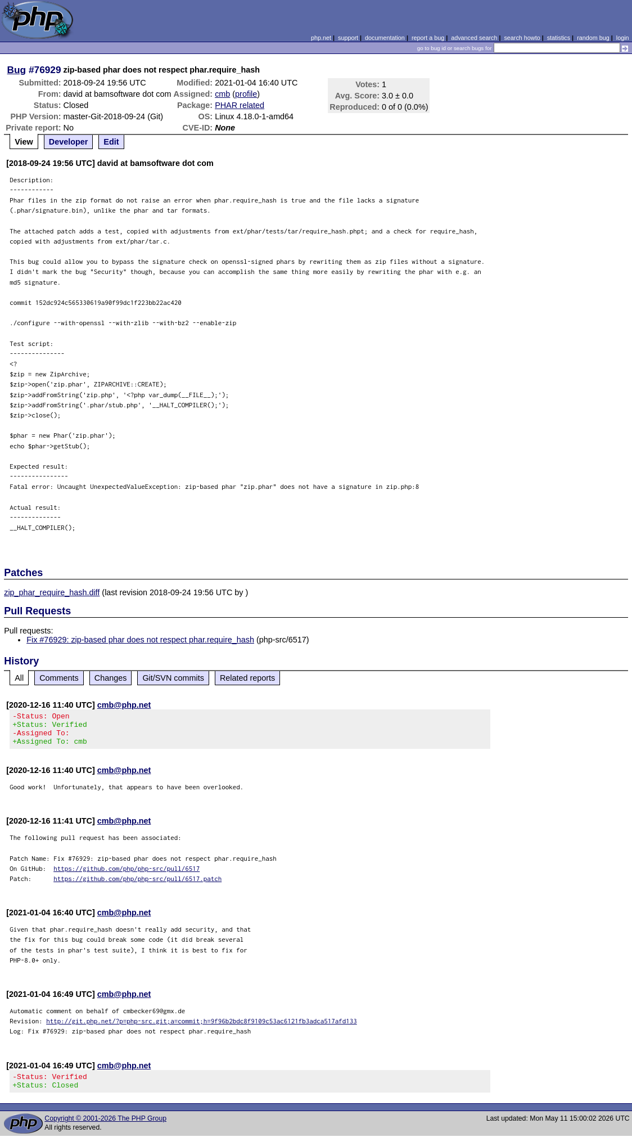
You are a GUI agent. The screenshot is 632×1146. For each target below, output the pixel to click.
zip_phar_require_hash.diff (52, 592)
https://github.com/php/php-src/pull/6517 (126, 875)
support (348, 37)
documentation (385, 37)
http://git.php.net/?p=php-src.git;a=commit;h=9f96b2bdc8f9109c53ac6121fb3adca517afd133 (201, 1027)
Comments (59, 677)
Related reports (247, 677)
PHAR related (239, 105)
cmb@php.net (124, 704)
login (622, 37)
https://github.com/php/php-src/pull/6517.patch (137, 885)
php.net (321, 37)
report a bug (428, 37)
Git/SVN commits (173, 677)
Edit (111, 141)
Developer (68, 141)
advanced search (474, 37)
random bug (593, 37)
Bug (16, 69)
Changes (110, 677)
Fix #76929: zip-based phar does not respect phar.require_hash (140, 639)
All (19, 677)
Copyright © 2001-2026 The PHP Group (105, 1128)
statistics (558, 37)
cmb (222, 93)
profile (246, 93)
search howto (522, 37)
